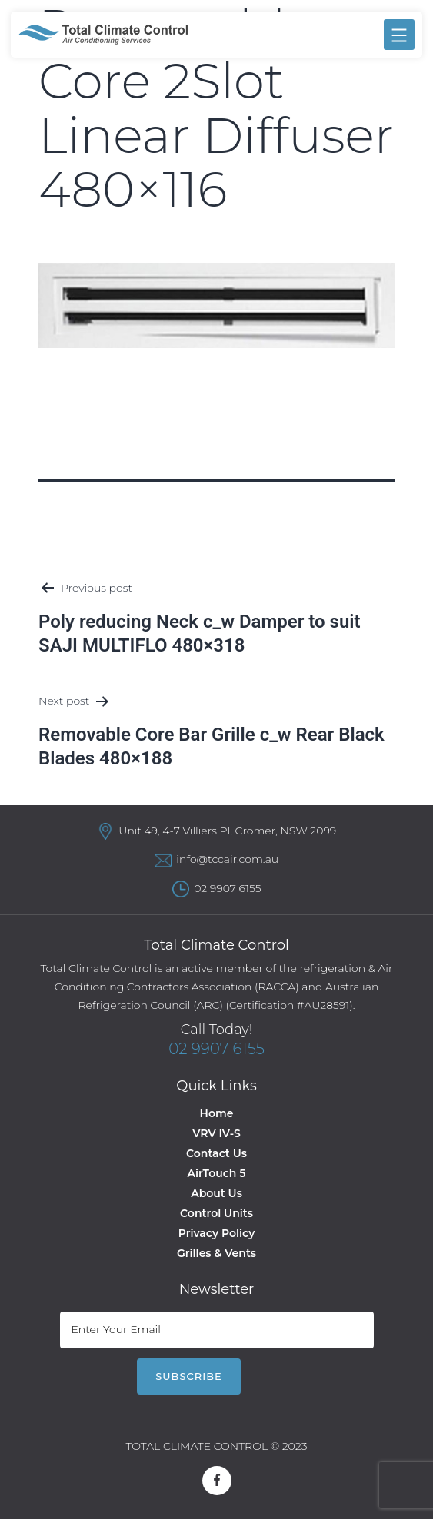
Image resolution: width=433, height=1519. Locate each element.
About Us (216, 1193)
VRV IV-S (216, 1133)
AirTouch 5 (217, 1173)
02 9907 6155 (227, 888)
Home (217, 1113)
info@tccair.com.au (227, 859)
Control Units (216, 1213)
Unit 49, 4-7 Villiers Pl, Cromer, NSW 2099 (227, 830)
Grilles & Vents (216, 1253)
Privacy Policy (216, 1233)
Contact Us (216, 1153)
